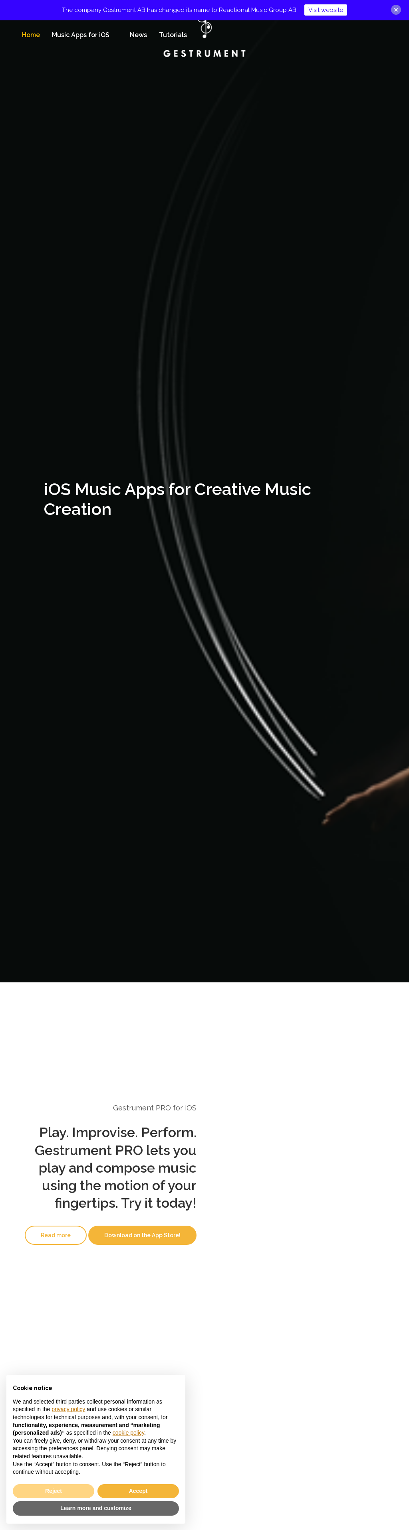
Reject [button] (53, 1491)
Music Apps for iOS (80, 35)
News (138, 35)
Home (31, 35)
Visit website (325, 10)
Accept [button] (138, 1491)
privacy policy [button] (68, 1409)
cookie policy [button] (128, 1432)
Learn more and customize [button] (95, 1508)
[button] (56, 1235)
